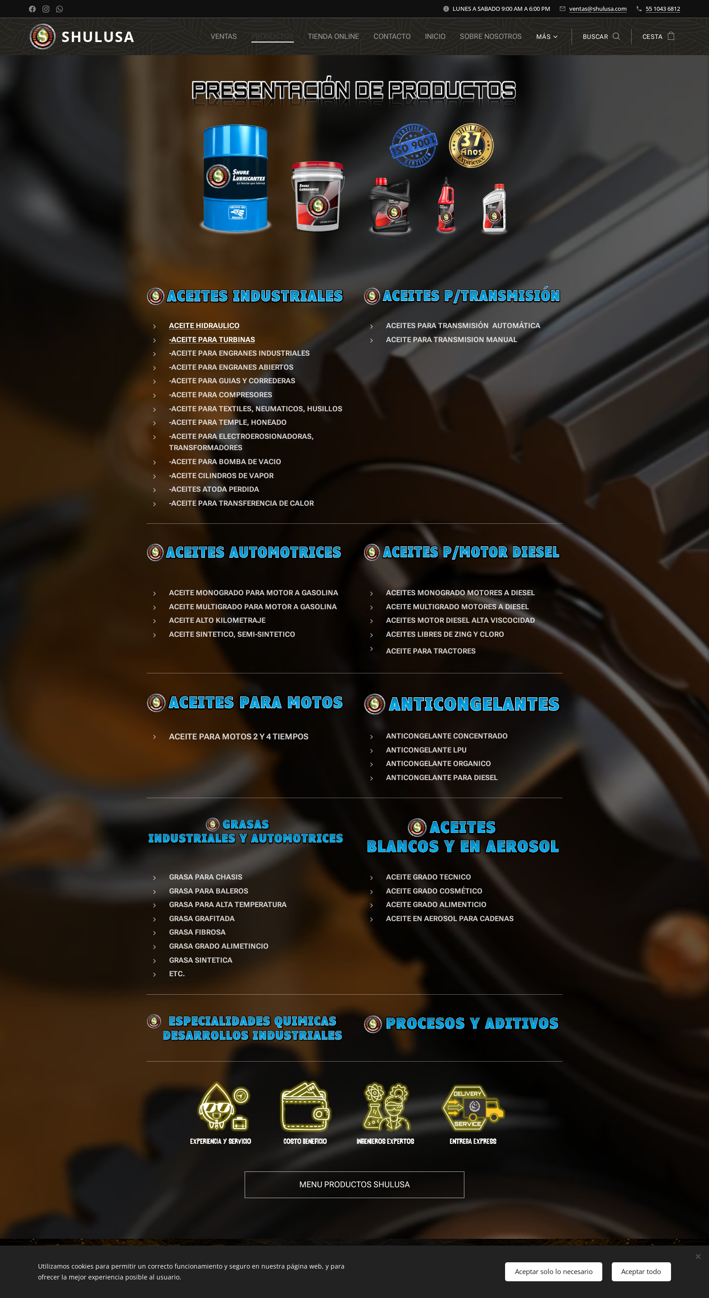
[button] (601, 36)
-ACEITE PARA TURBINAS (212, 339)
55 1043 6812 (663, 9)
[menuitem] (236, 36)
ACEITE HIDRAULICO (204, 325)
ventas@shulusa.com (598, 9)
